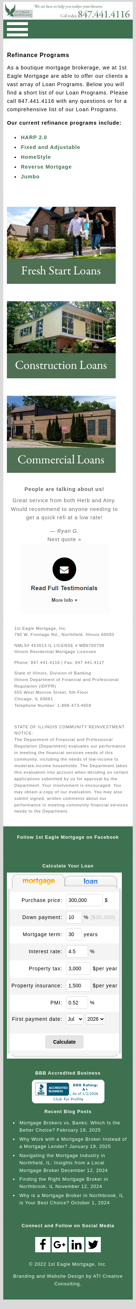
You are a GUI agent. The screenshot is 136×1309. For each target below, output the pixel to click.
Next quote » (65, 539)
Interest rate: (45, 951)
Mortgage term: (42, 934)
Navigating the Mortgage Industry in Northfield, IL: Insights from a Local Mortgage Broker (62, 1163)
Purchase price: (42, 900)
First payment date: (37, 1019)
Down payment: (42, 917)
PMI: (56, 1003)
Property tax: (45, 968)
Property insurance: (36, 985)
